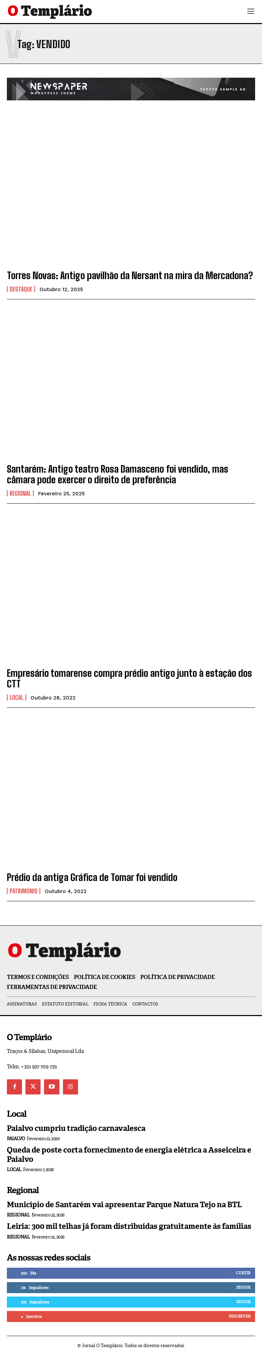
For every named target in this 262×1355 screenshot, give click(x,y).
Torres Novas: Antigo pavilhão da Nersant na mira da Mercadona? (130, 275)
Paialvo (16, 1139)
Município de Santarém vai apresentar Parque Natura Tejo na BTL (124, 1205)
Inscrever (239, 1316)
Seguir (243, 1287)
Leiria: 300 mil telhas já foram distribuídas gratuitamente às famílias (129, 1226)
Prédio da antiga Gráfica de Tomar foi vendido (92, 877)
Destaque (21, 289)
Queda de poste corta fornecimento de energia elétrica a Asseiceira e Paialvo (129, 1154)
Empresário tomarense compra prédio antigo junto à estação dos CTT (129, 678)
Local (16, 697)
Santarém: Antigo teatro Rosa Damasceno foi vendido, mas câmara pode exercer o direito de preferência (117, 474)
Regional (20, 493)
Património (23, 891)
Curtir (243, 1272)
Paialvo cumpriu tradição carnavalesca (76, 1128)
